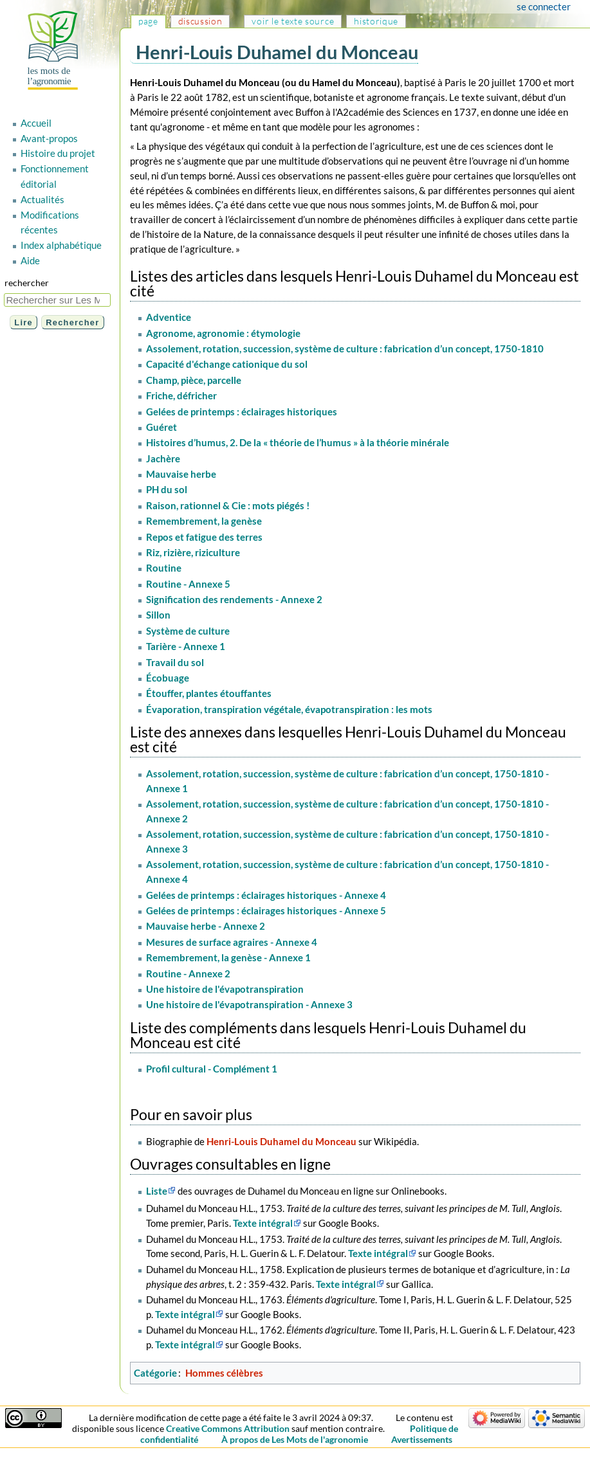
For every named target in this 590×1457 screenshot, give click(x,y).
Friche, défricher (181, 395)
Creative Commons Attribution (228, 1428)
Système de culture (188, 631)
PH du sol (166, 489)
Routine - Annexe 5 (188, 584)
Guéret (161, 427)
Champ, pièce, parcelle (193, 380)
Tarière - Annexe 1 (185, 646)
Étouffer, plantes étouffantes (209, 693)
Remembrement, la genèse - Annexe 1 (228, 957)
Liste (156, 1191)
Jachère (163, 458)
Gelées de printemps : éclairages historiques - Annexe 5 (266, 910)
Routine (163, 568)
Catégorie (155, 1373)
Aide (30, 260)
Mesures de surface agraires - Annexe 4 (231, 942)
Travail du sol (175, 662)
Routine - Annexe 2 (188, 973)
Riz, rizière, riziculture (193, 552)
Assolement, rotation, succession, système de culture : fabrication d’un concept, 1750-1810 (345, 348)
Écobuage (167, 677)
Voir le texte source (293, 20)
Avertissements (421, 1439)
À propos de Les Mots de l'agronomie (294, 1439)
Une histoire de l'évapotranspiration (225, 989)
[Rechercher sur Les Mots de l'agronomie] (57, 300)
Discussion (200, 20)
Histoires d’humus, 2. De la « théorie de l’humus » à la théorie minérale (297, 442)
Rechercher (27, 282)
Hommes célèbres (224, 1373)
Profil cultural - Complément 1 (211, 1068)
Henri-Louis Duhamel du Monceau (281, 1141)
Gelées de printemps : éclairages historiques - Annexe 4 (266, 895)
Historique (376, 20)
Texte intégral (263, 1223)
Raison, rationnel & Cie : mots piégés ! (227, 505)
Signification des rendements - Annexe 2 (234, 599)
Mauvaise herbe (181, 474)
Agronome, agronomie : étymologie (223, 333)
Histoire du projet (58, 153)
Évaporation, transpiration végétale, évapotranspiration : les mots (289, 709)
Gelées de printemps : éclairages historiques (241, 411)
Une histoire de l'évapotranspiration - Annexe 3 (249, 1004)
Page (148, 20)
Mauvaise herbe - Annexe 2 (205, 926)
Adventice (168, 317)
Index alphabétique (61, 245)
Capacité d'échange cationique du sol (227, 364)
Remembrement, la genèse (204, 521)
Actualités (42, 199)
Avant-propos (49, 138)
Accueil (36, 123)
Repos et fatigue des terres (204, 537)
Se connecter (544, 6)
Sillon (158, 614)
